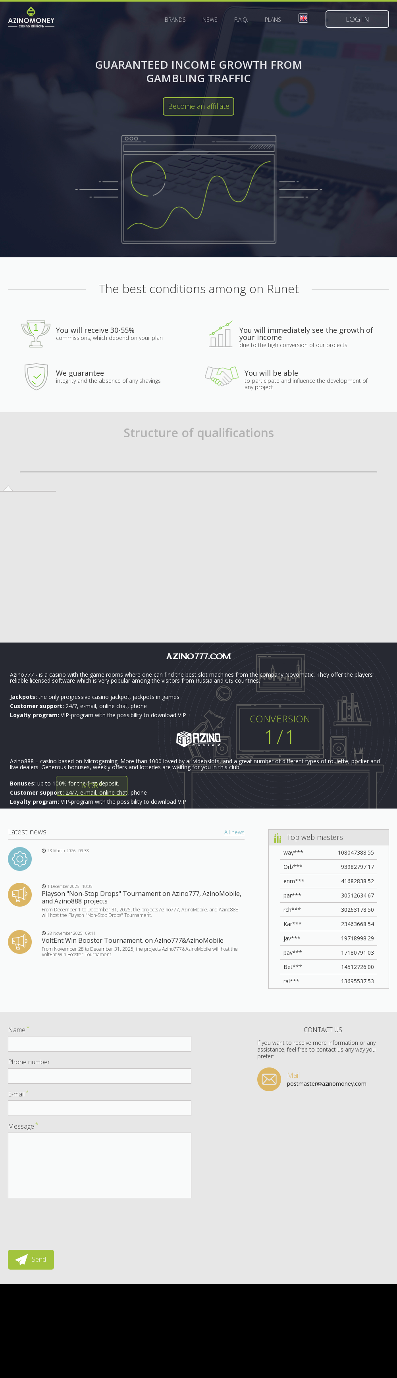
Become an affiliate (198, 106)
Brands (175, 19)
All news (234, 832)
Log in (357, 19)
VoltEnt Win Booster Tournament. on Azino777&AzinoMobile (133, 940)
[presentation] (68, 1220)
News (210, 19)
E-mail (18, 1094)
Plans (273, 19)
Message (23, 1126)
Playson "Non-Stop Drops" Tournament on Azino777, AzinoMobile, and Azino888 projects (141, 897)
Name (19, 1029)
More (92, 785)
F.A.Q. (241, 19)
